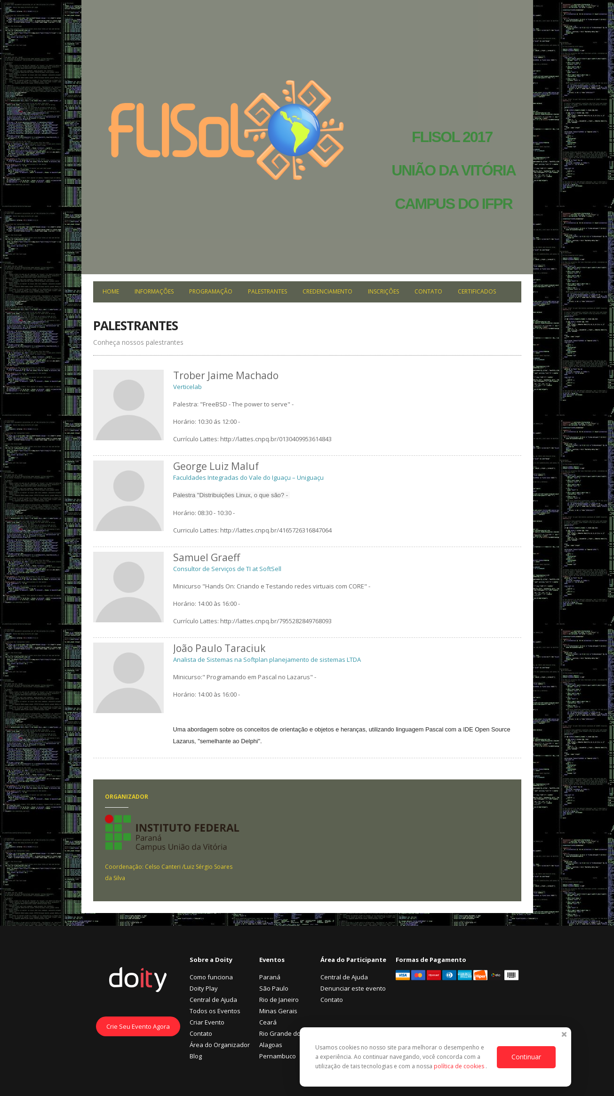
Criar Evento (207, 1022)
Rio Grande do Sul (285, 1033)
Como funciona (211, 977)
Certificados (477, 291)
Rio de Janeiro (279, 999)
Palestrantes (267, 291)
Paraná (269, 977)
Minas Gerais (278, 1011)
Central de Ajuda (213, 999)
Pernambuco (277, 1056)
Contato (428, 291)
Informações (154, 291)
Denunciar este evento (353, 988)
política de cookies (460, 1066)
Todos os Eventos (215, 1011)
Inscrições (383, 291)
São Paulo (273, 988)
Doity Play (204, 988)
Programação (210, 291)
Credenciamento (327, 291)
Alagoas (270, 1044)
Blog (196, 1056)
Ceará (268, 1022)
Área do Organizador (220, 1044)
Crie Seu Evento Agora (138, 1026)
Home (111, 291)
